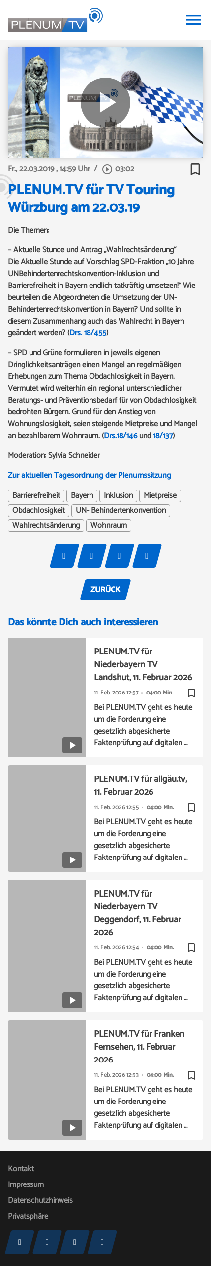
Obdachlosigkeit (38, 510)
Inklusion (118, 496)
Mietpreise (160, 496)
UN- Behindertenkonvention (121, 510)
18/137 (163, 436)
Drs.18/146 (120, 436)
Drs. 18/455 (87, 333)
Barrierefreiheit (36, 496)
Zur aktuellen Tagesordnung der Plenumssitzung (89, 475)
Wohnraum (108, 525)
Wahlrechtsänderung (46, 525)
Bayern (82, 496)
